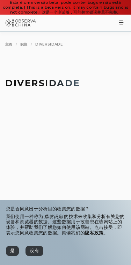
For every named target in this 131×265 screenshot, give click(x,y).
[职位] (24, 44)
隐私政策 (94, 232)
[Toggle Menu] (121, 23)
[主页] (9, 44)
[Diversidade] (49, 44)
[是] (12, 251)
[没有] (34, 251)
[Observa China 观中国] (21, 24)
